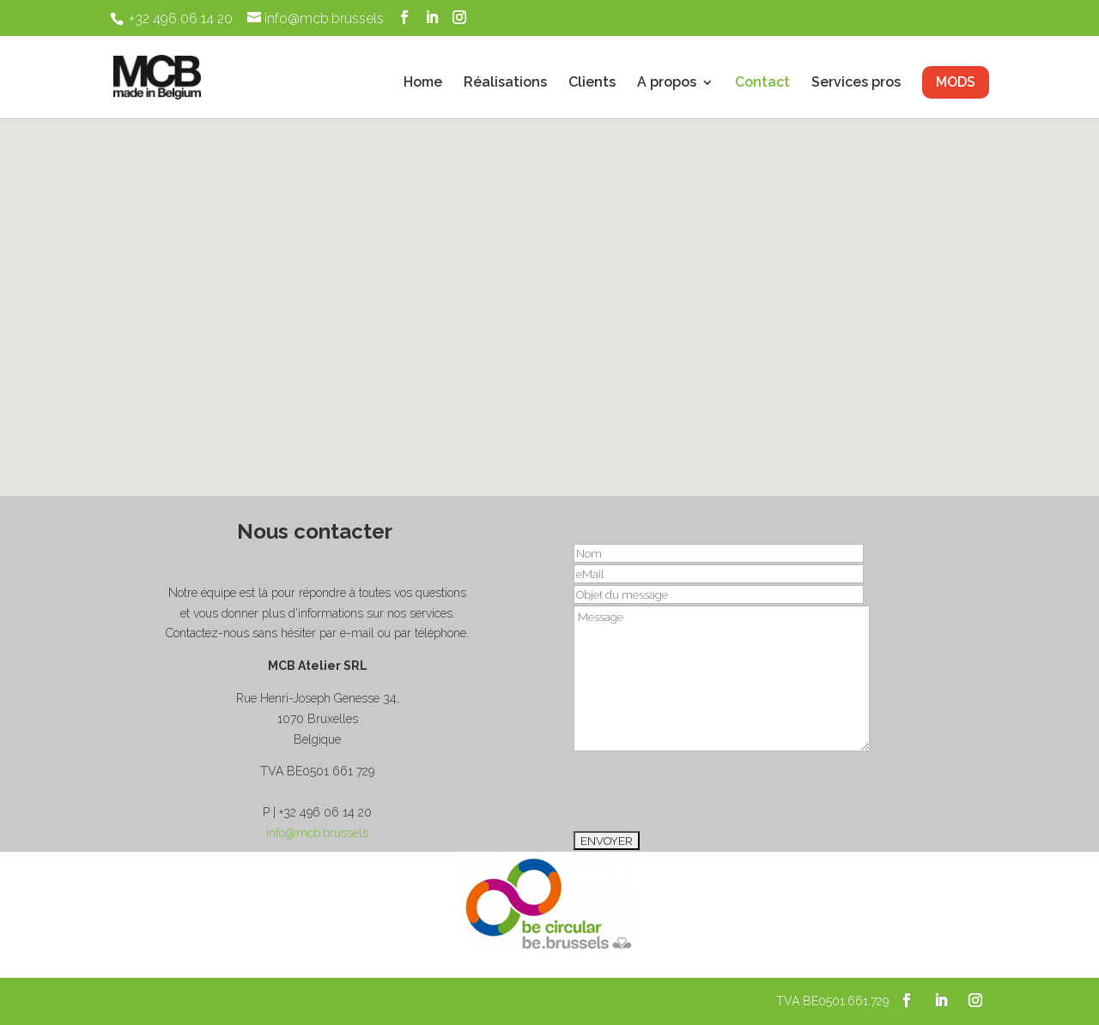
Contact (762, 83)
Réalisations (505, 83)
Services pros (856, 83)
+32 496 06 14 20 (181, 18)
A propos (666, 83)
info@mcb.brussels (317, 833)
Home (423, 83)
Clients (592, 83)
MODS (955, 82)
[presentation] (704, 790)
